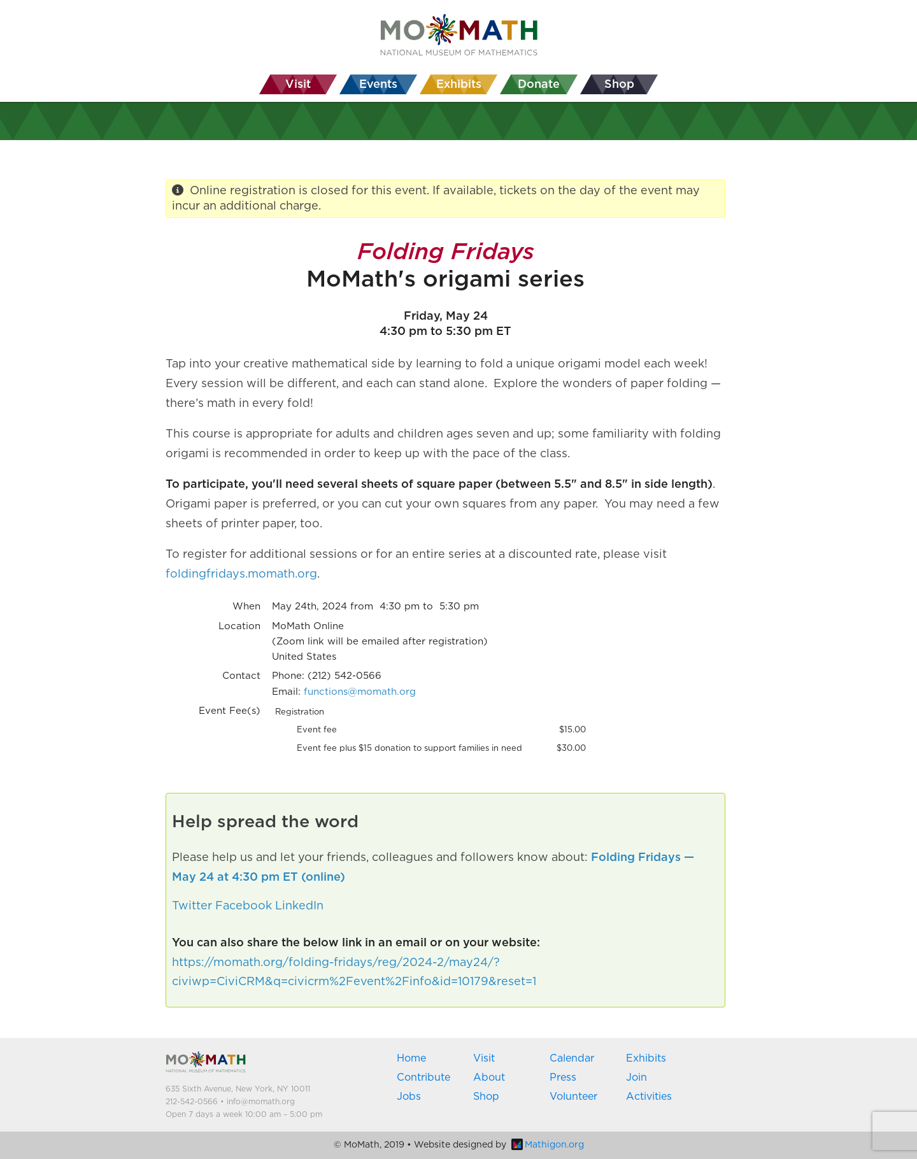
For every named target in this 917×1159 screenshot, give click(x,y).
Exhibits (646, 1058)
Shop (486, 1096)
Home (411, 1058)
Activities (649, 1096)
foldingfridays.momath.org (241, 574)
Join (636, 1077)
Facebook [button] (243, 906)
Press (563, 1077)
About (489, 1077)
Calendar (572, 1058)
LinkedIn (299, 906)
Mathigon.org (547, 1145)
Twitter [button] (192, 906)
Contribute (423, 1077)
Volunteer (573, 1096)
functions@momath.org (360, 692)
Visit (484, 1058)
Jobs (409, 1096)
